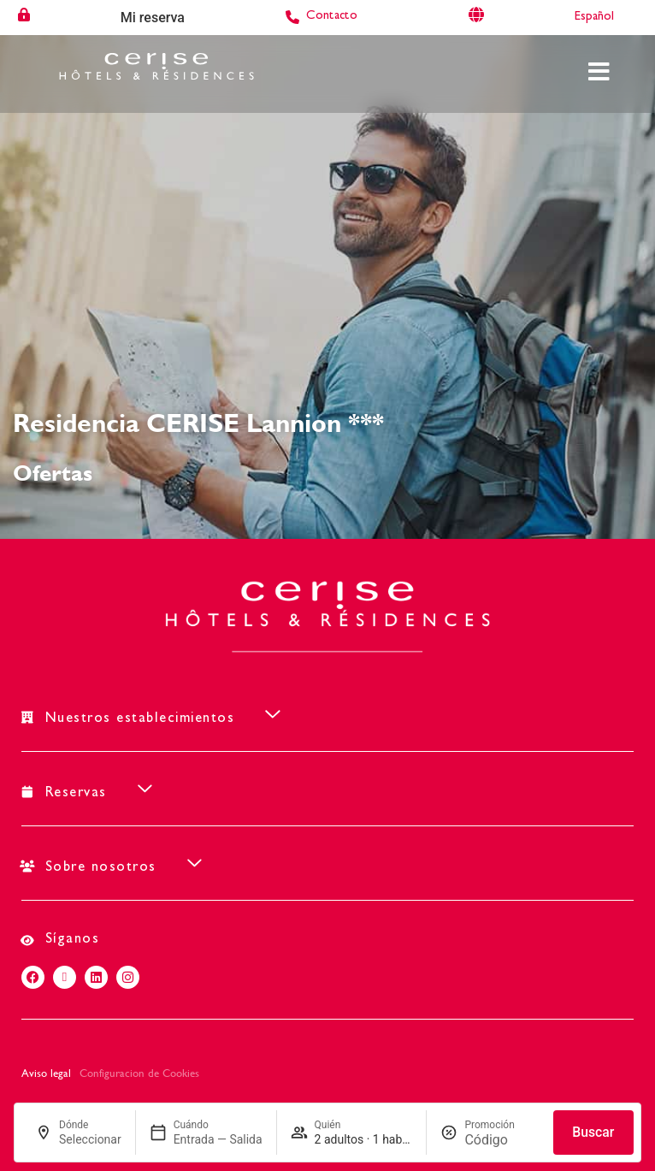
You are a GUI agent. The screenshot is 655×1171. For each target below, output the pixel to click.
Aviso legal (46, 1072)
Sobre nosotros (100, 868)
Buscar (593, 1132)
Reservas (76, 794)
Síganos (72, 940)
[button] (327, 714)
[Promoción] (501, 1140)
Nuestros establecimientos (140, 719)
